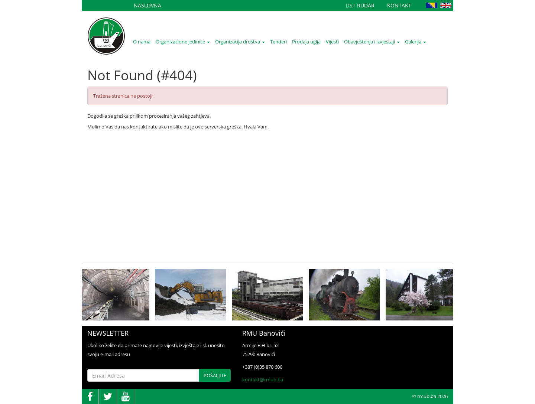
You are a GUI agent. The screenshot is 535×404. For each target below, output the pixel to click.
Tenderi (278, 41)
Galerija (415, 41)
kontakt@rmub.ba (262, 379)
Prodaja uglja (306, 41)
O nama (141, 41)
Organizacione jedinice (183, 41)
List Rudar (360, 5)
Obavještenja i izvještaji (372, 41)
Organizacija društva (240, 41)
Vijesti (332, 41)
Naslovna (147, 5)
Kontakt (399, 5)
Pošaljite (215, 375)
